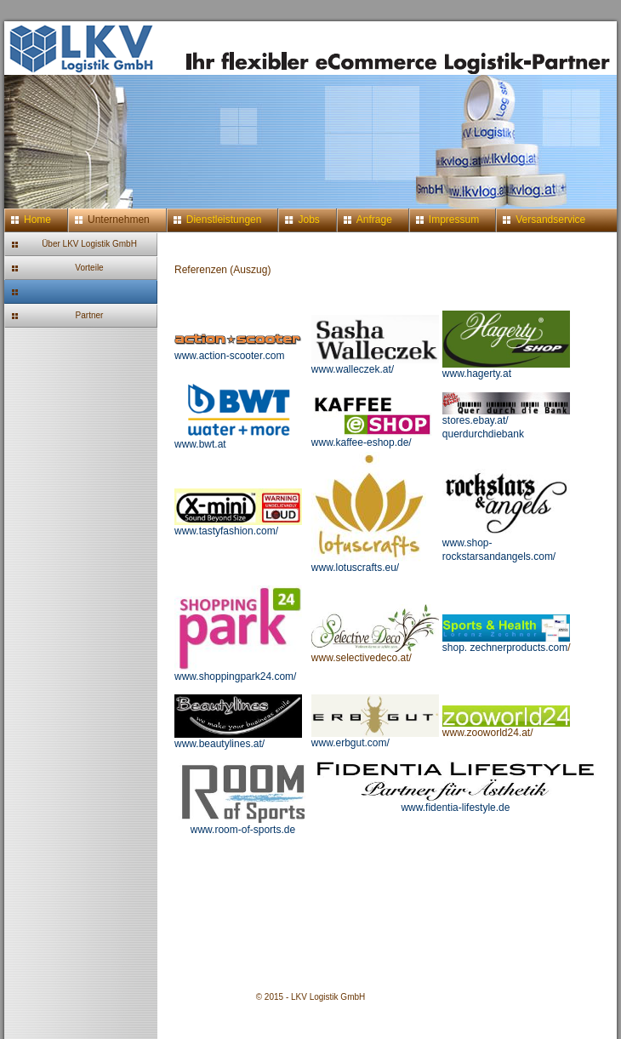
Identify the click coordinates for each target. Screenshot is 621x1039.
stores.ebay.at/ (506, 415)
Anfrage (374, 219)
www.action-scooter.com (238, 351)
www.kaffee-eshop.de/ (375, 437)
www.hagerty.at (476, 374)
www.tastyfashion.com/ (238, 526)
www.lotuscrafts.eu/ (368, 563)
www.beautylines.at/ (238, 739)
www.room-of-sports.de (243, 830)
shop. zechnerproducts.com (506, 643)
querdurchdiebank (483, 434)
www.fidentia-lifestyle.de (455, 808)
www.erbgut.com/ (375, 738)
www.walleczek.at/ (352, 369)
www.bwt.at (238, 439)
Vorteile (89, 267)
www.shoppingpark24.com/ (238, 671)
